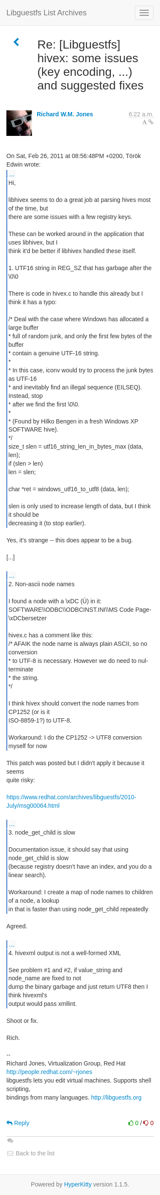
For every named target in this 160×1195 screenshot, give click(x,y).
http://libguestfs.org (116, 1097)
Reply (17, 1123)
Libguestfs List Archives (46, 13)
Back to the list (30, 1153)
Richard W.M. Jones (65, 114)
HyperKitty (78, 1184)
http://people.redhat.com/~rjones (49, 1071)
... (12, 174)
